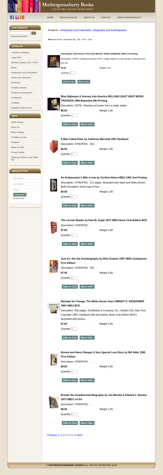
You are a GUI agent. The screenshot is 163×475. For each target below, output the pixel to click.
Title (79, 39)
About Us (89, 17)
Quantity (68, 73)
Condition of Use (18, 137)
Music (14, 67)
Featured (15, 142)
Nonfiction (15, 82)
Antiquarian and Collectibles (24, 72)
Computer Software (20, 52)
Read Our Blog (68, 17)
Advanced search (19, 36)
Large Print (16, 57)
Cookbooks (16, 98)
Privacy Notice (17, 152)
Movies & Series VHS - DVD (24, 62)
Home (50, 17)
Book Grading (17, 132)
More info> (84, 82)
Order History (17, 122)
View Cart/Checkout (129, 17)
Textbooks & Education (21, 92)
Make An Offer (17, 147)
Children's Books (19, 87)
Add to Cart (68, 82)
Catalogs (15, 103)
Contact (106, 17)
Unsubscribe (18, 198)
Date (90, 39)
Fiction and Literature (21, 77)
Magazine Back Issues (21, 108)
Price (84, 39)
